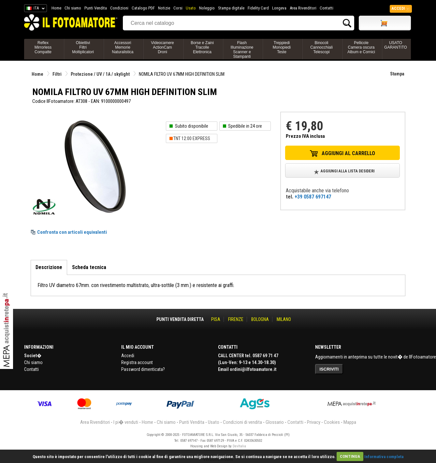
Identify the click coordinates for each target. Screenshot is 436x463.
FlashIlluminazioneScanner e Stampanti (241, 49)
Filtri (57, 74)
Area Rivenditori (303, 8)
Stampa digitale (231, 8)
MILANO (284, 319)
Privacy (313, 422)
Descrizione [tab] (49, 267)
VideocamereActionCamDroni (162, 47)
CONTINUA (350, 456)
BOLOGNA (260, 319)
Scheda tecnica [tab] (89, 267)
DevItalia (239, 446)
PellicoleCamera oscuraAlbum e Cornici (361, 47)
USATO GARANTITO (395, 45)
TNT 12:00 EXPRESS (191, 138)
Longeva (279, 8)
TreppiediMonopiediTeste (282, 47)
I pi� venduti (125, 422)
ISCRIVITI (329, 369)
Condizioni (119, 8)
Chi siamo (73, 8)
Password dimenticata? (143, 369)
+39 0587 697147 (313, 197)
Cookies (332, 422)
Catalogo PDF (143, 8)
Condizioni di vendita (242, 422)
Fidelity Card (258, 8)
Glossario (275, 422)
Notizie (164, 8)
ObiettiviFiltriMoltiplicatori (83, 47)
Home (56, 8)
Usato (191, 8)
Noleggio (207, 8)
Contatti (326, 8)
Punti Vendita (95, 8)
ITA (34, 9)
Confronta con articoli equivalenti (72, 232)
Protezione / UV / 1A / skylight (100, 74)
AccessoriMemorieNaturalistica (122, 47)
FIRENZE (235, 319)
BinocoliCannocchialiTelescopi (321, 47)
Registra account (137, 362)
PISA (215, 319)
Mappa (349, 422)
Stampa (397, 73)
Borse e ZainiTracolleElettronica (202, 47)
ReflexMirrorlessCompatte (43, 47)
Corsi (177, 8)
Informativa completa (383, 456)
